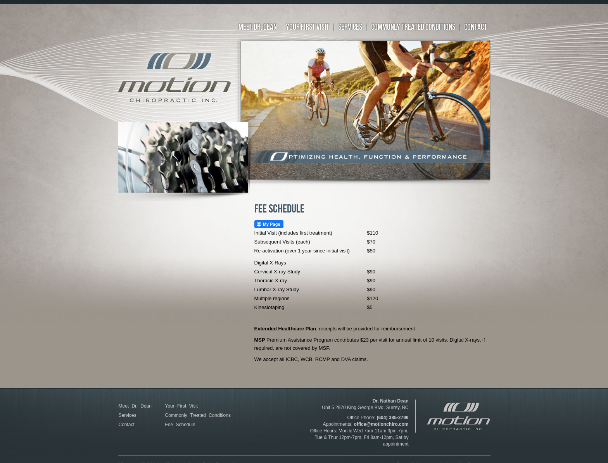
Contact (127, 424)
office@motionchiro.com (381, 424)
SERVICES (350, 27)
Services (127, 415)
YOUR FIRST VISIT (307, 27)
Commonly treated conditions (413, 27)
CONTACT (475, 27)
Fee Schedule (180, 424)
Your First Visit (181, 406)
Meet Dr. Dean (257, 27)
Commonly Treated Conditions (198, 415)
